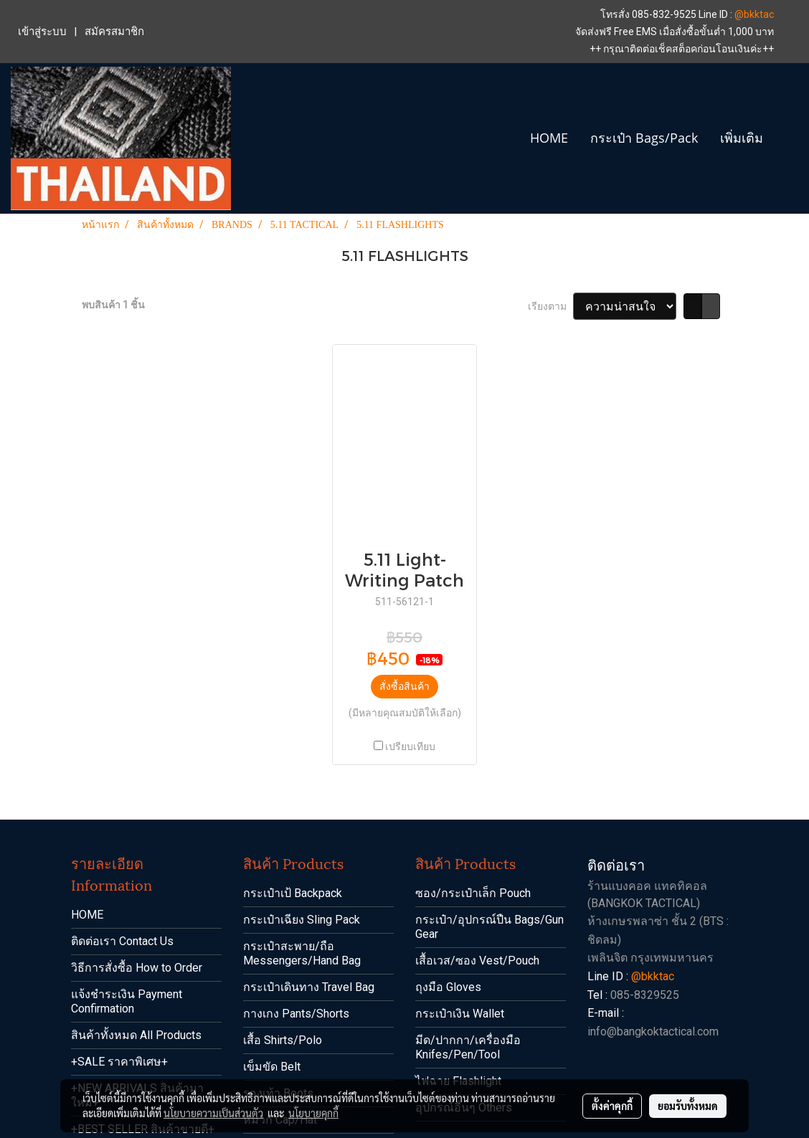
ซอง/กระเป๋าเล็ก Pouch (473, 893)
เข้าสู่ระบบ (42, 31)
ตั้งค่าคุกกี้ (612, 1105)
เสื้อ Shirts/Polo (282, 1040)
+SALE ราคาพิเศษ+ (119, 1061)
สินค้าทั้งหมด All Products (136, 1035)
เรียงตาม (550, 306)
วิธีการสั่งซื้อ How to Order (136, 968)
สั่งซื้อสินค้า (404, 686)
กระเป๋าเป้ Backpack (292, 893)
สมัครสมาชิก (114, 31)
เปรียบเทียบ (410, 746)
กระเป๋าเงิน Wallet (459, 1013)
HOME (549, 137)
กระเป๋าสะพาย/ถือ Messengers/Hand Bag (302, 953)
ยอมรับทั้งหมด (688, 1105)
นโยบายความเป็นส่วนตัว (213, 1112)
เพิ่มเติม (741, 137)
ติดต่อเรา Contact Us (122, 941)
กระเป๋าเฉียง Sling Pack (301, 919)
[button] (787, 138)
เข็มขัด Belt (272, 1066)
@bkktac (754, 14)
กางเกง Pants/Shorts (296, 1013)
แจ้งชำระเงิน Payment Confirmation (126, 1001)
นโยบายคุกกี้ (313, 1112)
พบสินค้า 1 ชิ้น (113, 304)
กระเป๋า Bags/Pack (644, 137)
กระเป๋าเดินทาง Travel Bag (308, 987)
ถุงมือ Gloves (448, 987)
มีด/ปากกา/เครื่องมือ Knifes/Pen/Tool (468, 1047)
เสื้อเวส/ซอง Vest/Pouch (477, 960)
